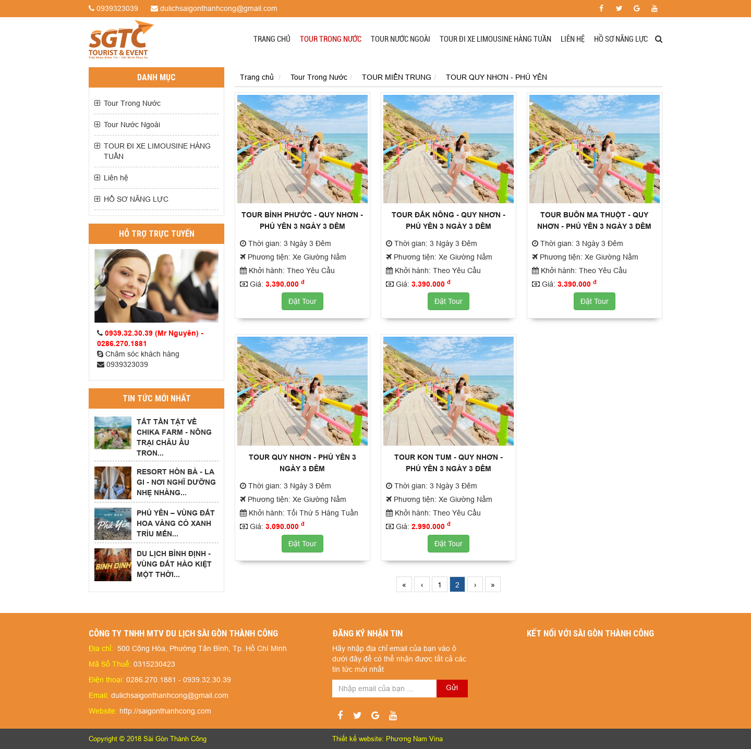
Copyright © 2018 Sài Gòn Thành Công (148, 738)
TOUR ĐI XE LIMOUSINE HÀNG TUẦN (495, 39)
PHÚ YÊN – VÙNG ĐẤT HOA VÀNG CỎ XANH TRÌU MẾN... (176, 523)
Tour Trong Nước (330, 39)
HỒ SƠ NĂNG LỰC (621, 39)
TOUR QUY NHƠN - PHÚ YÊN (496, 77)
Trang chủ (271, 39)
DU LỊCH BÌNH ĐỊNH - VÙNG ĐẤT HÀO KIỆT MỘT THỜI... (174, 564)
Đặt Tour (302, 301)
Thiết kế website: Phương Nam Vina (387, 738)
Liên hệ (573, 39)
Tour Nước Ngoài (400, 39)
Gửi (452, 687)
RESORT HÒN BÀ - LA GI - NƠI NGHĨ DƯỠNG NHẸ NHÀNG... (176, 482)
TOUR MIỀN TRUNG (396, 77)
